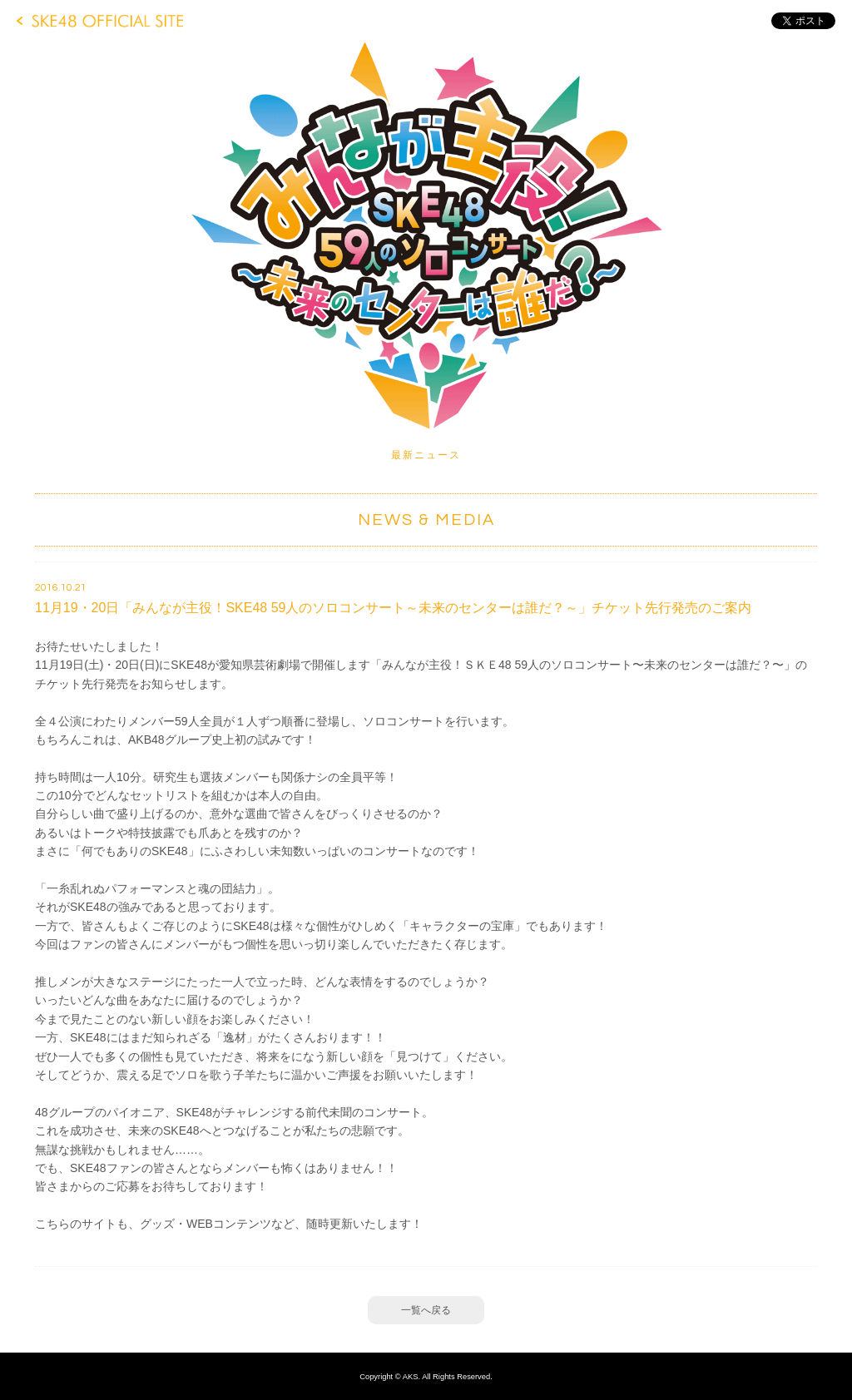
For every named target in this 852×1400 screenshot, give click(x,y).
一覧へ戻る (426, 1310)
